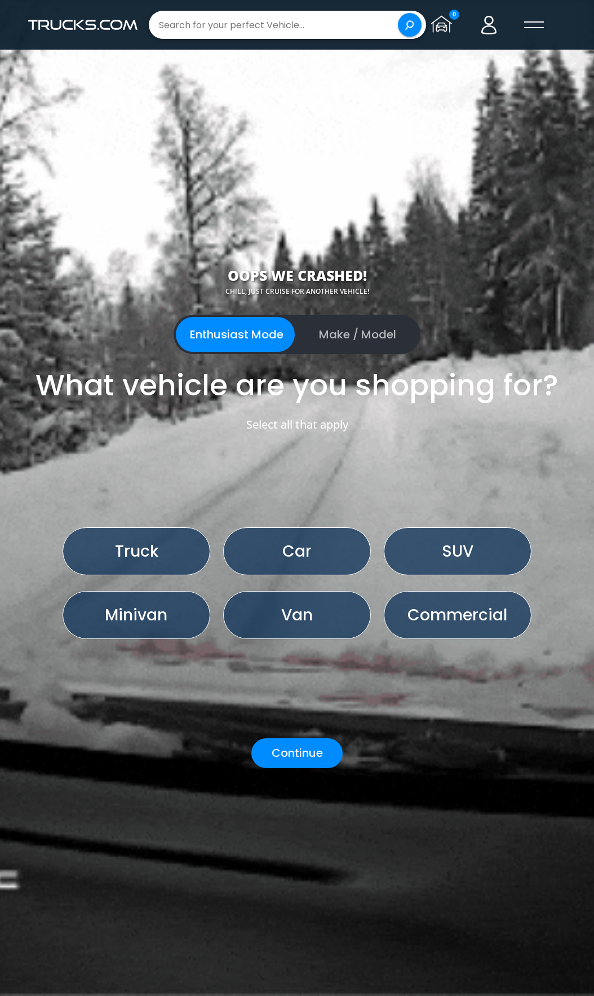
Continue (297, 753)
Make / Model (357, 334)
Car (297, 551)
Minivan (136, 615)
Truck (136, 551)
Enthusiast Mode (236, 334)
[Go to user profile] (489, 25)
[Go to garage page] (444, 25)
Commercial (457, 615)
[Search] (410, 25)
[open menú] (534, 25)
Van (297, 615)
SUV (457, 551)
